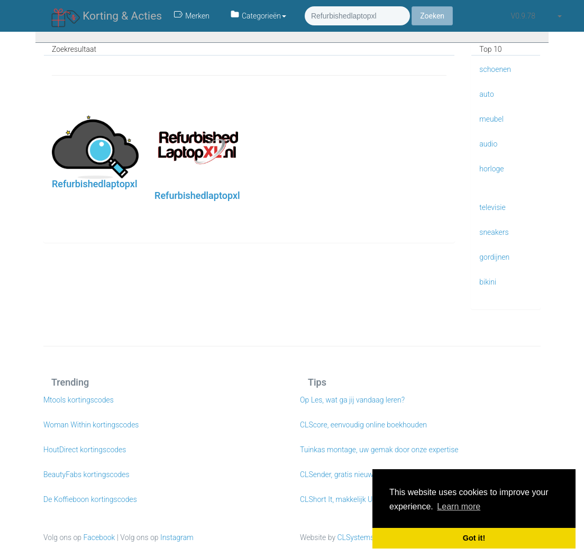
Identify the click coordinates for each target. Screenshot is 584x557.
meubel (491, 119)
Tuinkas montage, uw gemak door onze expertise (379, 449)
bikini (487, 282)
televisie (492, 207)
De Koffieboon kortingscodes (90, 499)
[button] (559, 16)
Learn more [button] (458, 506)
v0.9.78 (523, 16)
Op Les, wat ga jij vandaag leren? (352, 400)
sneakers (493, 232)
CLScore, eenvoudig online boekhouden (363, 425)
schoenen (495, 69)
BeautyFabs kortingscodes (86, 474)
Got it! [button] (474, 538)
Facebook (99, 537)
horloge (491, 169)
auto (486, 94)
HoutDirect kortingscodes (84, 449)
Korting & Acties (106, 16)
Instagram (177, 537)
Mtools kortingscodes (78, 400)
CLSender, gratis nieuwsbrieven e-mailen (365, 474)
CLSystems (356, 537)
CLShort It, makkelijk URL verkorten (357, 499)
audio (488, 144)
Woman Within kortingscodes (91, 425)
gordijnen (494, 257)
